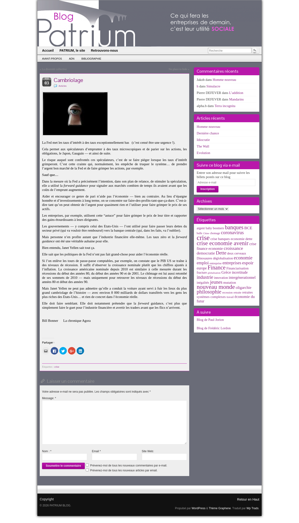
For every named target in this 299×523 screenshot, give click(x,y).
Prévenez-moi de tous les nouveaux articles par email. (123, 470)
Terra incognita (225, 106)
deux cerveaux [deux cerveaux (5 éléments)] (236, 253)
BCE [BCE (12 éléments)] (248, 228)
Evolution (203, 153)
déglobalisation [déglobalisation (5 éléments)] (223, 258)
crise (56, 366)
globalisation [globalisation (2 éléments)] (214, 273)
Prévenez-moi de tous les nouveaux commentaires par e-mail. (128, 465)
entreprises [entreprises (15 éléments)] (231, 262)
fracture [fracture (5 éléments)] (202, 272)
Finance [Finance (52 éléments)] (217, 267)
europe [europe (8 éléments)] (202, 268)
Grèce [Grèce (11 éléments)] (226, 272)
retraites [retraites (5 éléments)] (247, 292)
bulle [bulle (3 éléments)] (199, 233)
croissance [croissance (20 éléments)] (233, 248)
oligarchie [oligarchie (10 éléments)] (243, 287)
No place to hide (178, 69)
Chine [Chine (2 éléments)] (206, 233)
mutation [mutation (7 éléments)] (229, 282)
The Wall (203, 146)
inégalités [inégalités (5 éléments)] (203, 282)
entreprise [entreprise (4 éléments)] (216, 263)
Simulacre (213, 86)
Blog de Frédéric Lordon (214, 328)
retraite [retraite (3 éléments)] (237, 292)
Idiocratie (203, 140)
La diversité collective (54, 69)
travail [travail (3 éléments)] (230, 297)
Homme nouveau (224, 80)
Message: (49, 398)
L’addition (236, 93)
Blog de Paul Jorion (210, 320)
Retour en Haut (248, 499)
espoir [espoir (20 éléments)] (248, 262)
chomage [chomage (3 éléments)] (215, 233)
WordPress (198, 508)
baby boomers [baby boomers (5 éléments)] (215, 228)
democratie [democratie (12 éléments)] (206, 253)
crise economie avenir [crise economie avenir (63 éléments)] (223, 243)
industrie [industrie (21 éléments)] (205, 277)
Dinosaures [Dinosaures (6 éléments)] (204, 258)
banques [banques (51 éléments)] (234, 227)
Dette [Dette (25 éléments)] (221, 253)
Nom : (46, 451)
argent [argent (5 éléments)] (201, 228)
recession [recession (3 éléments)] (227, 292)
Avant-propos (52, 58)
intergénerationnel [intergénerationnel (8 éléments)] (242, 277)
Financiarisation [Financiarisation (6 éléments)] (237, 268)
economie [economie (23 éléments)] (243, 257)
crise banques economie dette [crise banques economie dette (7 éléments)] (231, 239)
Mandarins (236, 99)
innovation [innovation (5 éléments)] (221, 277)
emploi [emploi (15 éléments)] (203, 262)
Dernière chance (208, 133)
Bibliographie (91, 58)
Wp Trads (252, 508)
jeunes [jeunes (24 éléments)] (216, 282)
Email (96, 451)
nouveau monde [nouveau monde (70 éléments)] (216, 286)
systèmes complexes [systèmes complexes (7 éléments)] (211, 297)
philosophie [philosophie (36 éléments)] (209, 292)
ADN (71, 58)
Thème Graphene (220, 508)
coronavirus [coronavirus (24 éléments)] (232, 232)
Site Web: (148, 451)
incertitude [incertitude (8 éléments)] (240, 272)
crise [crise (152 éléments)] (203, 237)
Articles (62, 85)
